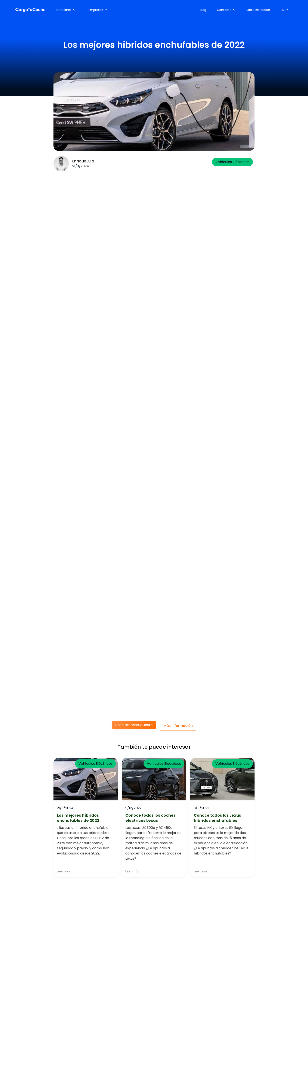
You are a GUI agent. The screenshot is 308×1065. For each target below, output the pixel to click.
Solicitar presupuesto (134, 724)
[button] (65, 9)
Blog (203, 10)
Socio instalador (258, 10)
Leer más (64, 871)
